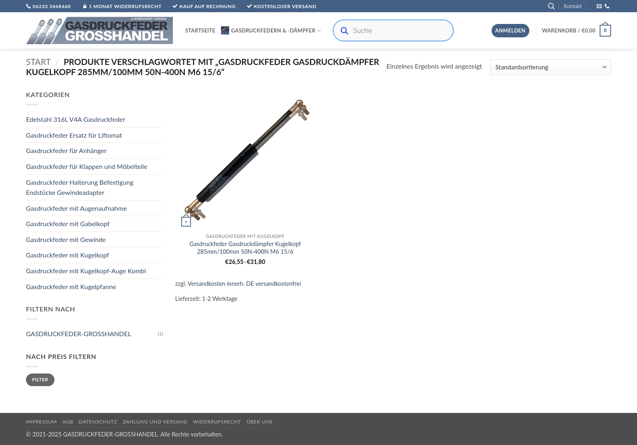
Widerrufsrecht (217, 422)
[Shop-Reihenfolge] (550, 67)
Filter (40, 380)
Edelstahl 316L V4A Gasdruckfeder (75, 119)
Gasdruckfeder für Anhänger (66, 151)
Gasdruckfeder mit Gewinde (66, 239)
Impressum (41, 422)
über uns (260, 422)
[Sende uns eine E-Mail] (599, 6)
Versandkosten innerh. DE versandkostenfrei (244, 283)
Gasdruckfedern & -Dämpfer (271, 30)
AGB (68, 422)
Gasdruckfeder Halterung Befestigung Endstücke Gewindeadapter (79, 187)
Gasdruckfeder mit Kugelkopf (67, 255)
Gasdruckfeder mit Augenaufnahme (76, 208)
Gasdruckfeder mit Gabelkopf (68, 224)
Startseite (200, 30)
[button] (551, 6)
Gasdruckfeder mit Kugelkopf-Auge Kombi (86, 270)
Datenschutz (98, 422)
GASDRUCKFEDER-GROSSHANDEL (78, 334)
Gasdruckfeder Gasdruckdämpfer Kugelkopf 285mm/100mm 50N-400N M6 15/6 (245, 247)
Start (38, 61)
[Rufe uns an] (606, 6)
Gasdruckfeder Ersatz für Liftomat (74, 135)
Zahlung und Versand (155, 422)
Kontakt (573, 6)
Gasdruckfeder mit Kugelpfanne (71, 286)
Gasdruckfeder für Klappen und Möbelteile (86, 166)
